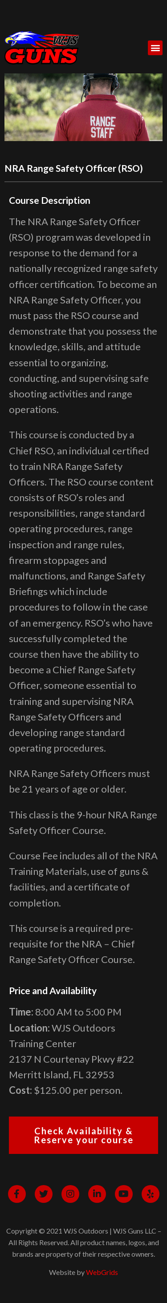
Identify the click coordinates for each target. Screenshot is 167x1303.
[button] (155, 47)
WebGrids (102, 1272)
